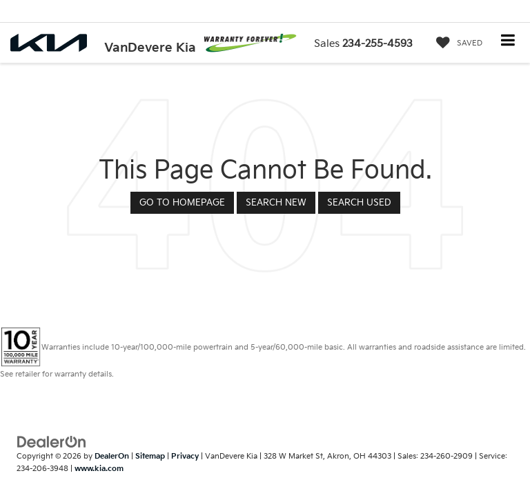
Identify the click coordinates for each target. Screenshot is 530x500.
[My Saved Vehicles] (455, 43)
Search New (276, 202)
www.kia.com (99, 468)
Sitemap (150, 456)
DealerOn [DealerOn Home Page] (112, 456)
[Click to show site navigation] (508, 42)
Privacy (185, 456)
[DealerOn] (52, 441)
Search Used (359, 202)
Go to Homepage (182, 202)
